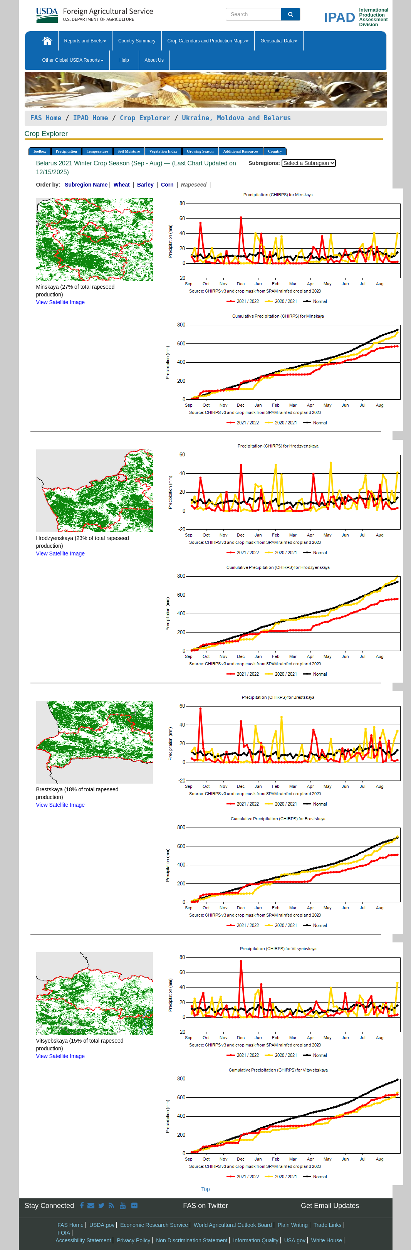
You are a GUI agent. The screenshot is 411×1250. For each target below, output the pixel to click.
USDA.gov (101, 1225)
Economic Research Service (154, 1225)
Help (124, 60)
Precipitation (66, 151)
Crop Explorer (145, 118)
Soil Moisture (129, 151)
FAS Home (46, 118)
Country (275, 151)
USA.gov (294, 1240)
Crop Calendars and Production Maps (208, 41)
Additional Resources (240, 151)
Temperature (97, 151)
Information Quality (255, 1240)
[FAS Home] (75, 12)
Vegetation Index (163, 151)
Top (205, 1189)
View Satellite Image (60, 302)
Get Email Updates (330, 1206)
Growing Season (200, 151)
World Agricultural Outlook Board (233, 1225)
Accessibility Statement (83, 1240)
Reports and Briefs (85, 41)
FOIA (63, 1233)
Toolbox (39, 151)
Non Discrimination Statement (191, 1240)
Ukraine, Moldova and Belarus (236, 118)
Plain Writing (293, 1225)
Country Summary (137, 41)
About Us (154, 60)
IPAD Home (90, 118)
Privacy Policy (133, 1240)
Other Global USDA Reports (73, 60)
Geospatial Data (278, 41)
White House (326, 1240)
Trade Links (328, 1225)
